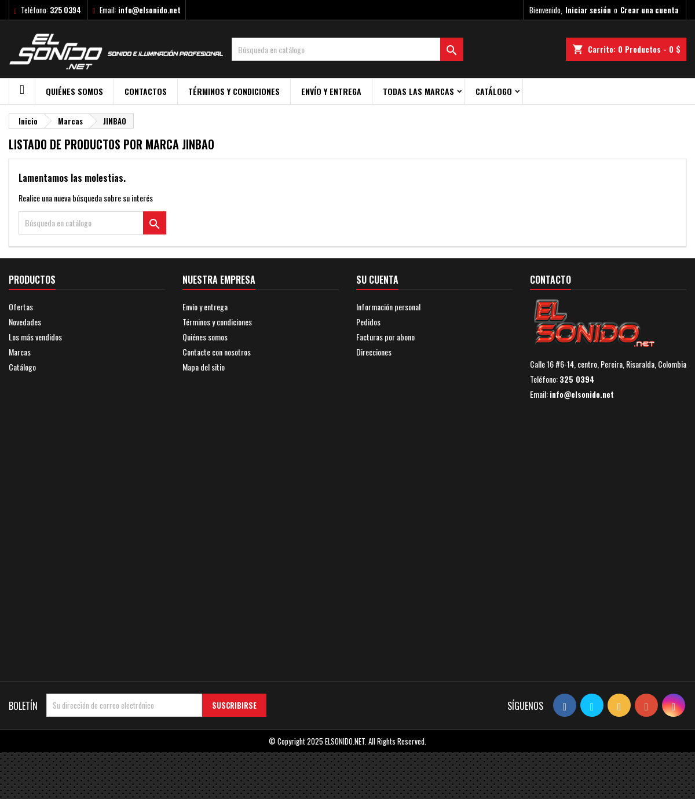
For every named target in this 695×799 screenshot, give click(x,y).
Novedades (25, 322)
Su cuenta (377, 280)
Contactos (146, 91)
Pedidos (368, 322)
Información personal (388, 306)
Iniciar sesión (588, 10)
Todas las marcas (418, 91)
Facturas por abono (385, 337)
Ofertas (21, 306)
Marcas (20, 352)
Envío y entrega (331, 91)
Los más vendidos (35, 337)
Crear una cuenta (649, 10)
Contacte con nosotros (216, 352)
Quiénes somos (74, 91)
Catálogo (493, 91)
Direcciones (374, 352)
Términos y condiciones (234, 91)
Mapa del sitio (203, 367)
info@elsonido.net (149, 10)
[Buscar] (347, 49)
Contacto (550, 280)
